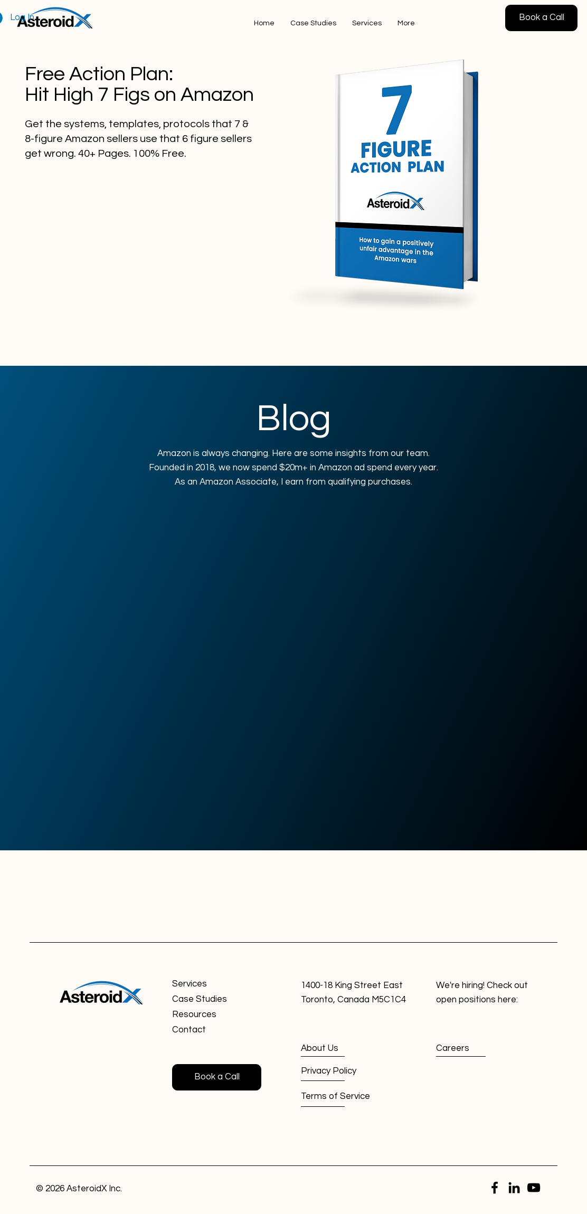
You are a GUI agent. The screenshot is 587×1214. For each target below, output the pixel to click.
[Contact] (210, 1031)
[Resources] (210, 1015)
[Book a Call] (541, 18)
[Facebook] (495, 1188)
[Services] (210, 985)
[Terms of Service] (339, 1096)
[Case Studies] (210, 1000)
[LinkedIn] (514, 1188)
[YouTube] (534, 1188)
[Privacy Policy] (339, 1071)
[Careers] (474, 1048)
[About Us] (339, 1048)
